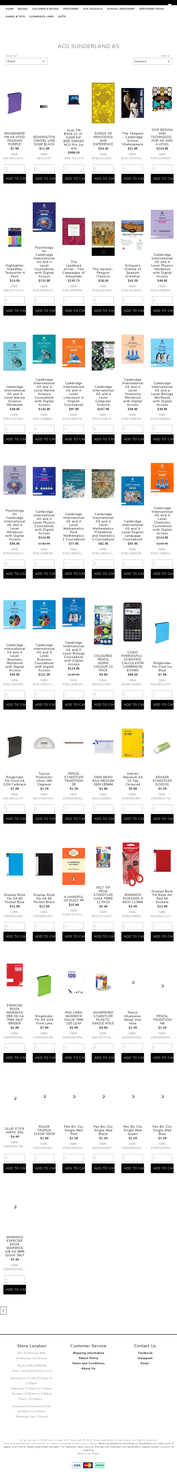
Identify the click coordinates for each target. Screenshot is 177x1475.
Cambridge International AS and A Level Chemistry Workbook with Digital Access (132, 392)
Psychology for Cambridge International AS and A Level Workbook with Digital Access (14, 525)
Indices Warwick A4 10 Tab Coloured (133, 779)
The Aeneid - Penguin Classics (103, 273)
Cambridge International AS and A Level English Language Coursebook (133, 530)
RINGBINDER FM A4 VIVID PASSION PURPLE (14, 138)
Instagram (145, 1358)
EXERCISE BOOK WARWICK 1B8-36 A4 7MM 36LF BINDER (15, 1014)
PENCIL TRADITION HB (162, 1020)
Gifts (62, 38)
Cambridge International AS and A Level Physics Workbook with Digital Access (162, 266)
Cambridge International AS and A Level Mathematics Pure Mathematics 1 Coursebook (74, 527)
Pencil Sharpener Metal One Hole (132, 1018)
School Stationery (121, 30)
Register (158, 6)
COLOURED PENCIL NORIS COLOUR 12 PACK (103, 663)
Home (10, 30)
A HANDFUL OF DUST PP (74, 899)
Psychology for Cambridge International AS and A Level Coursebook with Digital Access (44, 262)
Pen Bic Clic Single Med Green (132, 1130)
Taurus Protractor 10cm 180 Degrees (44, 779)
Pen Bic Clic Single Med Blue (162, 1130)
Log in (143, 6)
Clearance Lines (41, 38)
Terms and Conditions (88, 1363)
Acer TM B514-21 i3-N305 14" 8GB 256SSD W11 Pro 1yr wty (73, 139)
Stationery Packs (151, 30)
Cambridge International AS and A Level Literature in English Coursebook (73, 394)
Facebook (145, 1353)
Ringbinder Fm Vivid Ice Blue (162, 666)
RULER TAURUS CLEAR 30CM (44, 1130)
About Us (88, 1368)
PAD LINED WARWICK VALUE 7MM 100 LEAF (73, 1018)
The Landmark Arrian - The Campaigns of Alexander (74, 269)
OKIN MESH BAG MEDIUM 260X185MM (103, 781)
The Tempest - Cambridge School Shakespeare (132, 138)
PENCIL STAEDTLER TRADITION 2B (73, 779)
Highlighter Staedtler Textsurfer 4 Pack (15, 271)
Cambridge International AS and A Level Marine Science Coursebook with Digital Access (44, 392)
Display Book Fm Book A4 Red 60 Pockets (162, 896)
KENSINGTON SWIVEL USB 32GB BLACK (44, 140)
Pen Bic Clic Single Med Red (73, 1130)
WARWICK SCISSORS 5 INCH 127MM (132, 898)
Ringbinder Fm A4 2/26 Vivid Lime (44, 1020)
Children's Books (45, 30)
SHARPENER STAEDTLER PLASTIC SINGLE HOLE (103, 1018)
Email (145, 1363)
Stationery (71, 30)
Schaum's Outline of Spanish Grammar (133, 271)
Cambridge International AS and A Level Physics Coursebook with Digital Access (44, 522)
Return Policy (88, 1358)
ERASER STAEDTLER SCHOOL (162, 781)
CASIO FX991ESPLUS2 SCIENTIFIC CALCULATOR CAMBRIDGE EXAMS (133, 661)
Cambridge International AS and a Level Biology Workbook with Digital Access (162, 394)
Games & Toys (15, 38)
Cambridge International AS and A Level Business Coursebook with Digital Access (44, 657)
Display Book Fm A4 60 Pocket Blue (14, 898)
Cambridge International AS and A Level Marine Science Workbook (14, 396)
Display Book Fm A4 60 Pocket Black (44, 898)
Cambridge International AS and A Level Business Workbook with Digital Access (14, 657)
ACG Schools (93, 30)
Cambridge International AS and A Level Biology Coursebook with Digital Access (74, 653)
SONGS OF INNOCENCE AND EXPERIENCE (103, 138)
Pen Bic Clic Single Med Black (103, 1130)
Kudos (95, 1453)
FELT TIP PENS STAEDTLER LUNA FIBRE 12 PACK (103, 895)
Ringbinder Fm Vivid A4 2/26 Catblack (14, 781)
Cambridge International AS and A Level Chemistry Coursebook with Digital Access (162, 520)
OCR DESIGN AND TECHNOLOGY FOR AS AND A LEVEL (162, 137)
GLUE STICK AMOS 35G (14, 1130)
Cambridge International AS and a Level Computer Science (103, 396)
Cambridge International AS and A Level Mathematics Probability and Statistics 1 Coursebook (103, 527)
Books (23, 30)
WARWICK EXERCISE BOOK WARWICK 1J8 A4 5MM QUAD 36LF (14, 1246)
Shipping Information (88, 1353)
